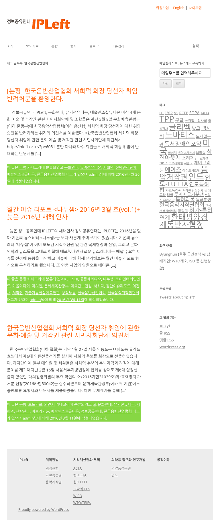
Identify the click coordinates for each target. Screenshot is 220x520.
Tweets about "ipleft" (178, 297)
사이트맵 (195, 7)
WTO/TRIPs (82, 502)
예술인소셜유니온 (21, 174)
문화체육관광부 (56, 285)
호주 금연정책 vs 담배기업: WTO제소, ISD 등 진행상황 (185, 261)
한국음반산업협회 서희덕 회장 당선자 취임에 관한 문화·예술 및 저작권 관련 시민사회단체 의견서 (73, 331)
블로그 (94, 46)
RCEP (183, 112)
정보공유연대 (91, 411)
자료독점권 (174, 190)
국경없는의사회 (196, 120)
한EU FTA (80, 482)
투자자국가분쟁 (189, 194)
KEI (67, 279)
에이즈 (173, 169)
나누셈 (108, 279)
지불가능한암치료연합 (42, 292)
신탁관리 (23, 411)
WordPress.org (172, 346)
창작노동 (69, 292)
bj (94, 404)
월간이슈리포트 (118, 285)
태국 (170, 194)
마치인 (37, 285)
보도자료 (32, 46)
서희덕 (108, 167)
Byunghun (168, 254)
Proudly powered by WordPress (43, 509)
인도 (196, 176)
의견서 (49, 404)
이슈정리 (117, 46)
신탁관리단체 (125, 167)
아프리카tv (40, 411)
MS (176, 113)
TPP (167, 118)
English (178, 7)
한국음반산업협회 (51, 174)
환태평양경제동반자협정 (184, 220)
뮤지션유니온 (90, 167)
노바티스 (180, 135)
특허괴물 (185, 199)
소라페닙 (190, 158)
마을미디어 (21, 285)
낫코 (196, 128)
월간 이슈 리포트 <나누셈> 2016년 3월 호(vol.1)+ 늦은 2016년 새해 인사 (73, 213)
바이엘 (172, 153)
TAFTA (205, 113)
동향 (54, 46)
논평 (22, 167)
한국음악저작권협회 (123, 292)
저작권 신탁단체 (192, 191)
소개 (10, 46)
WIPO (77, 495)
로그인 (165, 326)
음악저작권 (184, 173)
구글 (179, 120)
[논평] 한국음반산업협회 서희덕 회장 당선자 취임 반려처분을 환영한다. (72, 94)
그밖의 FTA (81, 489)
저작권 (17, 292)
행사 (73, 46)
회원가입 (162, 7)
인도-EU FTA (185, 180)
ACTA (77, 468)
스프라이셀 (175, 163)
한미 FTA (80, 475)
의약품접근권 (121, 468)
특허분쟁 (203, 199)
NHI (75, 279)
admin (94, 174)
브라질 (200, 152)
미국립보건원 (81, 285)
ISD (169, 112)
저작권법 (52, 468)
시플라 (188, 163)
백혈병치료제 (186, 153)
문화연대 (71, 167)
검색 (195, 46)
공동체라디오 (90, 279)
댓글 (167, 340)
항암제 (183, 210)
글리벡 (180, 127)
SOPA (194, 112)
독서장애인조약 (182, 144)
